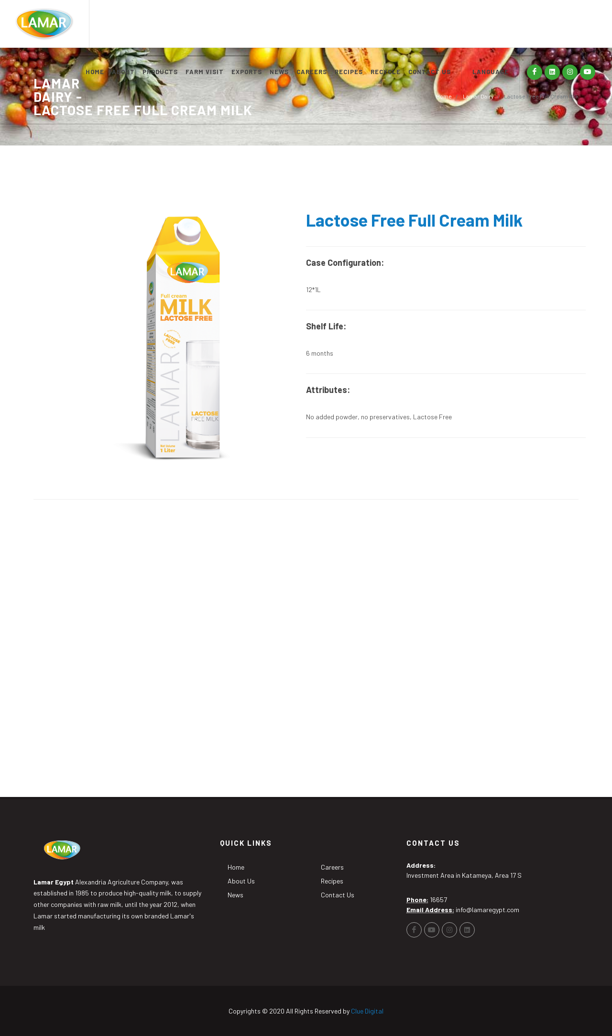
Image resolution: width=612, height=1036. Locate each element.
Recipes (332, 881)
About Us (241, 881)
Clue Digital (367, 1011)
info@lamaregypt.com (487, 909)
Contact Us (337, 895)
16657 (438, 899)
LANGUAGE (490, 72)
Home (444, 96)
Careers (332, 867)
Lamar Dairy (478, 96)
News (235, 895)
